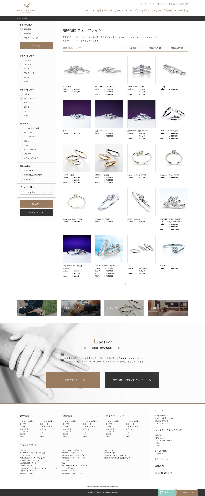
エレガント (28, 69)
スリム (26, 107)
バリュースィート (161, 423)
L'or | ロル (65, 460)
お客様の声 (183, 4)
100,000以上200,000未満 (33, 175)
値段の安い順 (155, 48)
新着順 (133, 48)
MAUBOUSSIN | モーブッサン (30, 463)
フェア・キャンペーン (146, 4)
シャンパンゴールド (32, 128)
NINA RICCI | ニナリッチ (70, 453)
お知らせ (160, 4)
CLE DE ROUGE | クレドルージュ (116, 455)
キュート (27, 64)
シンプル (27, 60)
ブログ (157, 446)
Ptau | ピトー (66, 463)
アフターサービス (161, 416)
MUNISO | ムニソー (69, 471)
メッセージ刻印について (164, 418)
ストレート (28, 94)
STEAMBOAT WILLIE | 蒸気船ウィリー (118, 458)
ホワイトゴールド (31, 158)
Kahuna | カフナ (109, 453)
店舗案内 (159, 466)
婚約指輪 (27, 29)
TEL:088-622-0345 (163, 473)
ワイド (26, 111)
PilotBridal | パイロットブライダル (74, 458)
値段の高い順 (177, 48)
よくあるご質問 (171, 4)
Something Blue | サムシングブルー (74, 455)
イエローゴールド (31, 137)
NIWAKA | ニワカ (26, 450)
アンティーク (29, 73)
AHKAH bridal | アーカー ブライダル (32, 458)
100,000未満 (28, 171)
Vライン (27, 103)
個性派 (26, 77)
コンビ (26, 141)
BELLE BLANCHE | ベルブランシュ (74, 466)
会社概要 (158, 435)
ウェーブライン (30, 98)
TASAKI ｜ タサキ (26, 473)
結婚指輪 (27, 34)
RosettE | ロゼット (26, 466)
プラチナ (27, 154)
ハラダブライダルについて (168, 430)
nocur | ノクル (108, 450)
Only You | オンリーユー (28, 471)
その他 (26, 145)
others (26, 82)
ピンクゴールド (30, 149)
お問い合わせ (160, 438)
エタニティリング (31, 38)
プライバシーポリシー (163, 459)
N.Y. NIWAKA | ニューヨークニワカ (32, 453)
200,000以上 (28, 179)
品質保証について (161, 421)
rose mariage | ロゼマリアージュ (73, 473)
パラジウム (28, 132)
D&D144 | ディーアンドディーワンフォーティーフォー (39, 468)
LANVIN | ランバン (68, 468)
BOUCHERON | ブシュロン (29, 460)
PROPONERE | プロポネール (72, 450)
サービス (159, 410)
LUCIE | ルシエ (25, 455)
